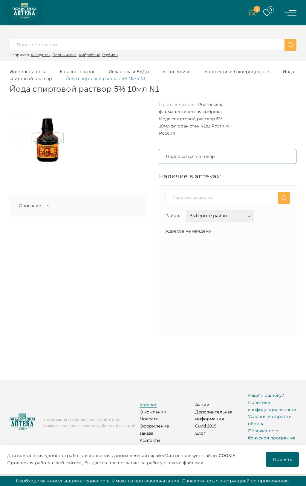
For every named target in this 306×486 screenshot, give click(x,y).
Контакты (150, 440)
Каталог (148, 404)
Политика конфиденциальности (272, 406)
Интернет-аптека (28, 71)
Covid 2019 (205, 426)
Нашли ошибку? (266, 395)
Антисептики (177, 71)
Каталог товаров (77, 71)
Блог (200, 433)
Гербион (110, 55)
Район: (172, 215)
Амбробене (89, 55)
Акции (202, 404)
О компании (153, 412)
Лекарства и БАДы (129, 71)
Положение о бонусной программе (272, 434)
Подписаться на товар (190, 156)
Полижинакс (64, 55)
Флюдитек (41, 55)
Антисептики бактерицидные (236, 71)
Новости (149, 419)
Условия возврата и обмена (270, 420)
